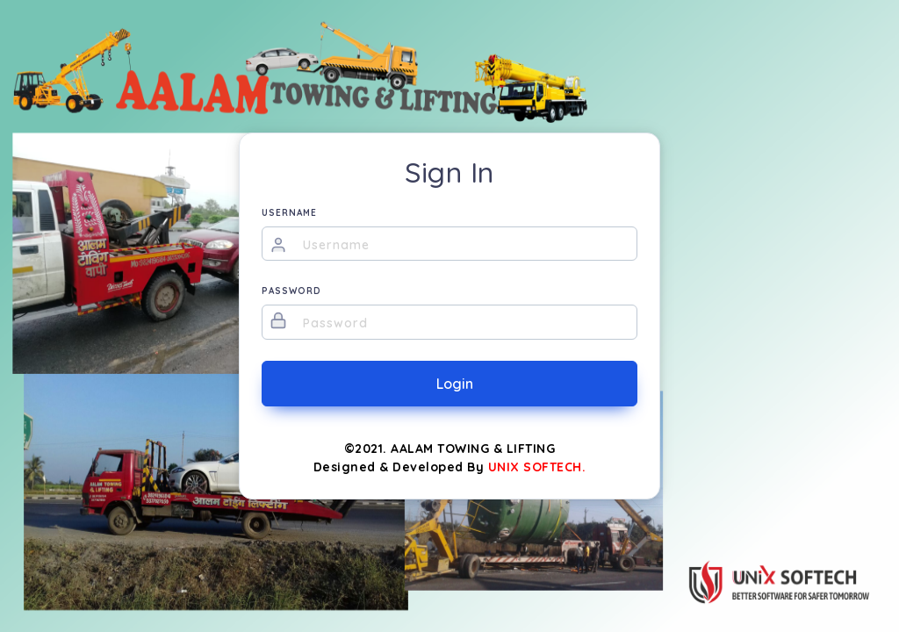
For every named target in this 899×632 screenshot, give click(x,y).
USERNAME (289, 213)
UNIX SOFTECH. (537, 467)
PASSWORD (291, 291)
